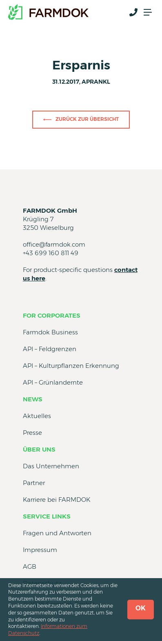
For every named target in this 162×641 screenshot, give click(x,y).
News (32, 399)
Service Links (47, 516)
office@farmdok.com (54, 244)
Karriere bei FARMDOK (56, 499)
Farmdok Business (50, 332)
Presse (32, 432)
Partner (34, 483)
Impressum (40, 550)
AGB (29, 566)
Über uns (39, 449)
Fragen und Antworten (57, 533)
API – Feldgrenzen (49, 349)
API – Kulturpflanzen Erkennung (71, 365)
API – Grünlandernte (53, 382)
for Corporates (51, 315)
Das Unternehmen (51, 466)
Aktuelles (37, 416)
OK (140, 608)
